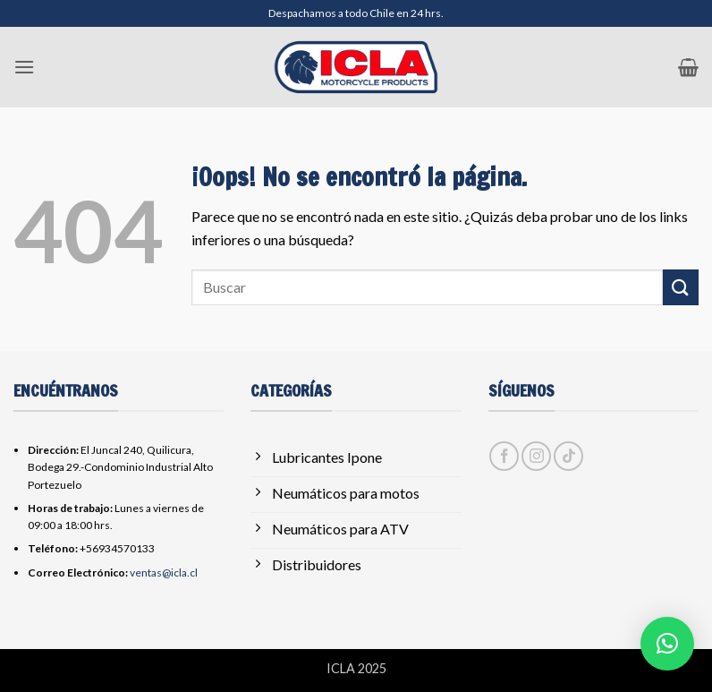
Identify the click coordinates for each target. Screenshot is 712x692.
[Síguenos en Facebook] (504, 456)
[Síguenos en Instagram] (536, 456)
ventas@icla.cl (164, 572)
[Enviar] (681, 286)
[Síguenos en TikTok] (568, 456)
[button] (24, 67)
